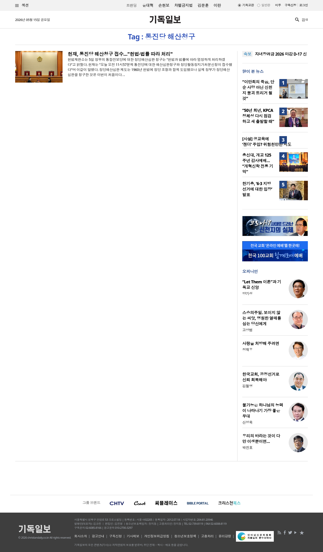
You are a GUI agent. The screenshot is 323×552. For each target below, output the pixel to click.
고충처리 (207, 536)
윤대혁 (147, 5)
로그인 (303, 5)
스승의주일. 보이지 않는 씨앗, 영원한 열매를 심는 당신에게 (261, 318)
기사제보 (133, 536)
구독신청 (290, 5)
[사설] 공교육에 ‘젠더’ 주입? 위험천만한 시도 (266, 141)
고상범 (247, 330)
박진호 (247, 447)
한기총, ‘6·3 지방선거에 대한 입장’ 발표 (257, 189)
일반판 (265, 5)
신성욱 (247, 422)
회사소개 (80, 536)
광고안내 (98, 536)
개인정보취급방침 (156, 536)
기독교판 (248, 5)
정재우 (247, 349)
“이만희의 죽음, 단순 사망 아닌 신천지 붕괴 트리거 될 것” (258, 90)
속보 (247, 54)
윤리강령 (225, 536)
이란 (217, 5)
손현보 (163, 5)
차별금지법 (183, 5)
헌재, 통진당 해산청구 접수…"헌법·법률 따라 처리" (120, 54)
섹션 (22, 5)
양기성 (247, 293)
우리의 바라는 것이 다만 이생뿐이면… (261, 438)
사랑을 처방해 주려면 (260, 343)
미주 (278, 5)
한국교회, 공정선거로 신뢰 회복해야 (260, 377)
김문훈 (203, 5)
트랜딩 (131, 5)
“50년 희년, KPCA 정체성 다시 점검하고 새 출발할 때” (258, 116)
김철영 (247, 386)
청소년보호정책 (185, 536)
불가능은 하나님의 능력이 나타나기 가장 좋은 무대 (262, 410)
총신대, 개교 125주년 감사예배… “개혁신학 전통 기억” (257, 163)
